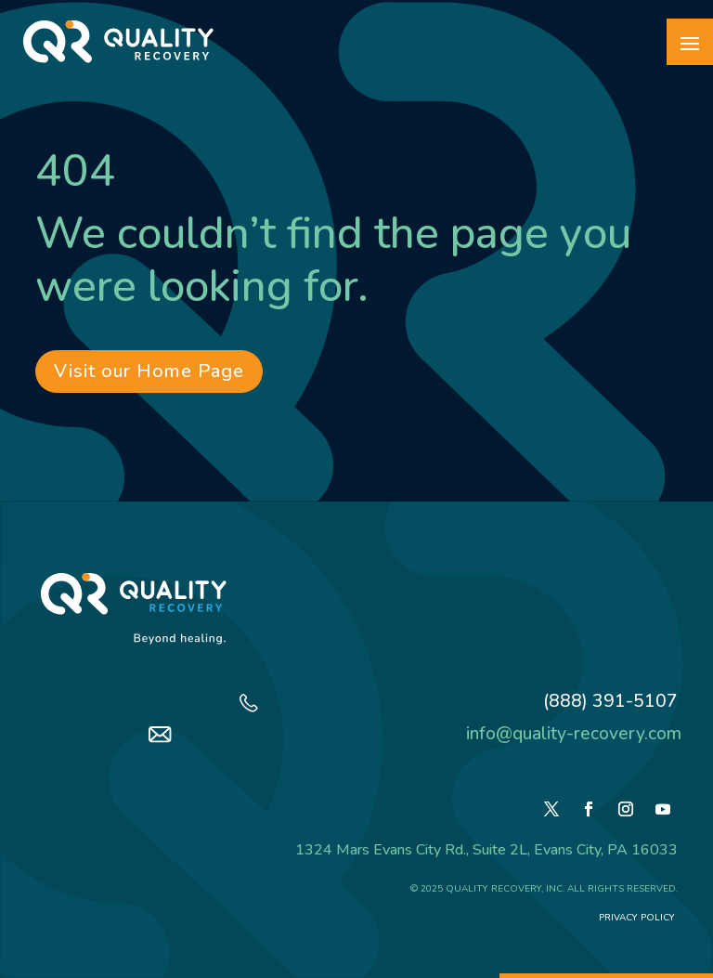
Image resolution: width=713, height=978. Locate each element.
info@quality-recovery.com (573, 734)
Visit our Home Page (149, 371)
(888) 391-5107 (610, 701)
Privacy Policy (638, 917)
